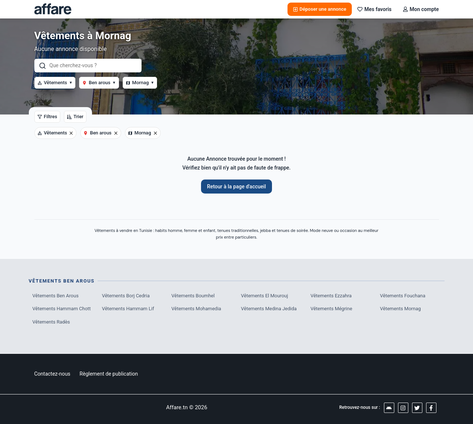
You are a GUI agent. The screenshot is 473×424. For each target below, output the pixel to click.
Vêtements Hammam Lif (128, 308)
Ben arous (99, 82)
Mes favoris (374, 9)
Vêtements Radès (51, 322)
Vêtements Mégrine (331, 308)
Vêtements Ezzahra (330, 295)
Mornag (140, 82)
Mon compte (421, 9)
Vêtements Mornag (400, 308)
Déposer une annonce (319, 9)
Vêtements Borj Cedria (126, 295)
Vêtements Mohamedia (196, 308)
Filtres (47, 116)
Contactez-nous (52, 374)
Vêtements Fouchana (402, 295)
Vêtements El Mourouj (264, 295)
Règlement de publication (108, 374)
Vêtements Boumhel (193, 295)
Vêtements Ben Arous (56, 295)
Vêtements (55, 82)
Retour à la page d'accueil (236, 186)
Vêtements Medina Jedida (269, 308)
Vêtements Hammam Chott (62, 308)
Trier (75, 116)
